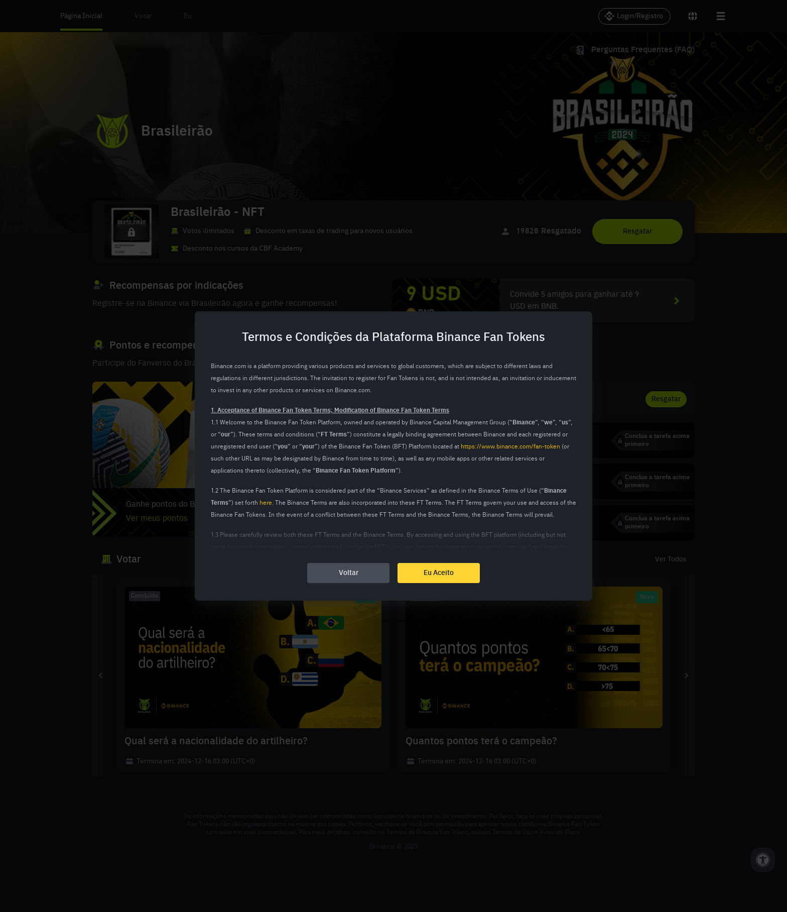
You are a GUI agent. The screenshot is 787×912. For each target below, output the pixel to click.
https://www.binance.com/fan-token (510, 447)
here (265, 503)
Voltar (348, 573)
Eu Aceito (439, 573)
